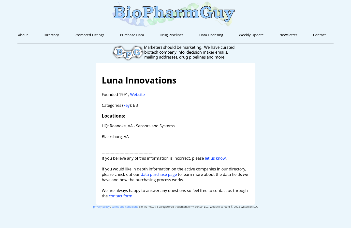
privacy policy (101, 206)
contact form (120, 196)
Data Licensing (211, 35)
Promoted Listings (89, 35)
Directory (51, 35)
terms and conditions (125, 206)
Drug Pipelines (172, 35)
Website (137, 94)
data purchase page (159, 174)
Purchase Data (132, 35)
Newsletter (288, 35)
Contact (319, 35)
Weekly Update (251, 35)
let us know (215, 158)
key (126, 105)
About (23, 35)
